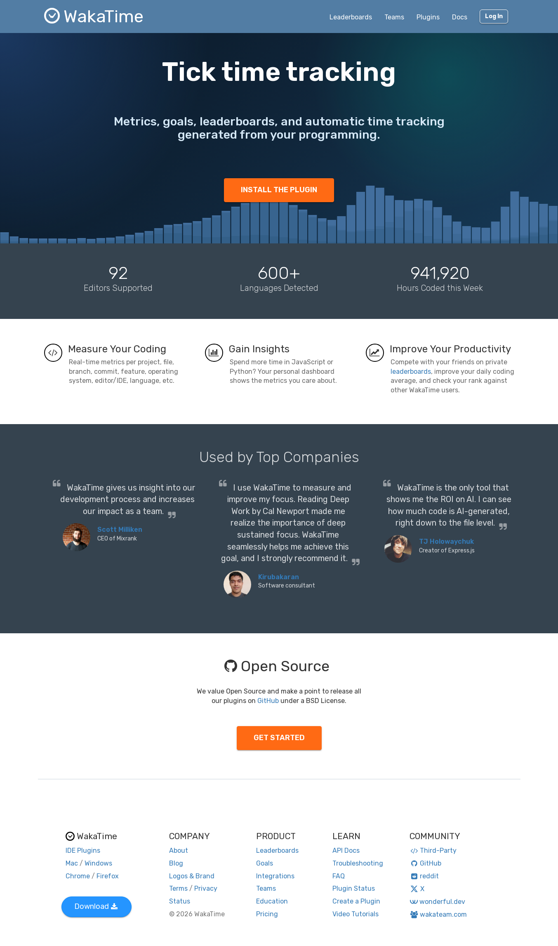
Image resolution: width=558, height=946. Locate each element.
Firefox (108, 876)
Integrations (275, 876)
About (178, 850)
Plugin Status (353, 888)
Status (179, 901)
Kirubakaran (278, 577)
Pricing (267, 914)
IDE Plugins (83, 850)
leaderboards (411, 371)
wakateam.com (438, 914)
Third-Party (433, 850)
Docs (459, 17)
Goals (264, 863)
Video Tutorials (355, 914)
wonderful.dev (437, 902)
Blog (176, 863)
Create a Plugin (356, 901)
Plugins (428, 17)
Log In (494, 16)
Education (272, 901)
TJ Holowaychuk (446, 541)
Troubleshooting (357, 863)
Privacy (205, 888)
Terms (178, 888)
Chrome (78, 876)
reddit (424, 876)
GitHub (268, 701)
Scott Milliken (119, 529)
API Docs (346, 850)
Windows (98, 863)
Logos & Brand (191, 876)
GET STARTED (279, 737)
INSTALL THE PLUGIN (279, 189)
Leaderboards (351, 17)
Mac (72, 863)
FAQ (338, 876)
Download (96, 906)
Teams (394, 17)
